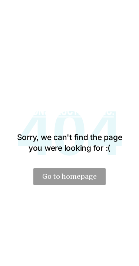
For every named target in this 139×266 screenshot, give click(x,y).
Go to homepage (69, 176)
